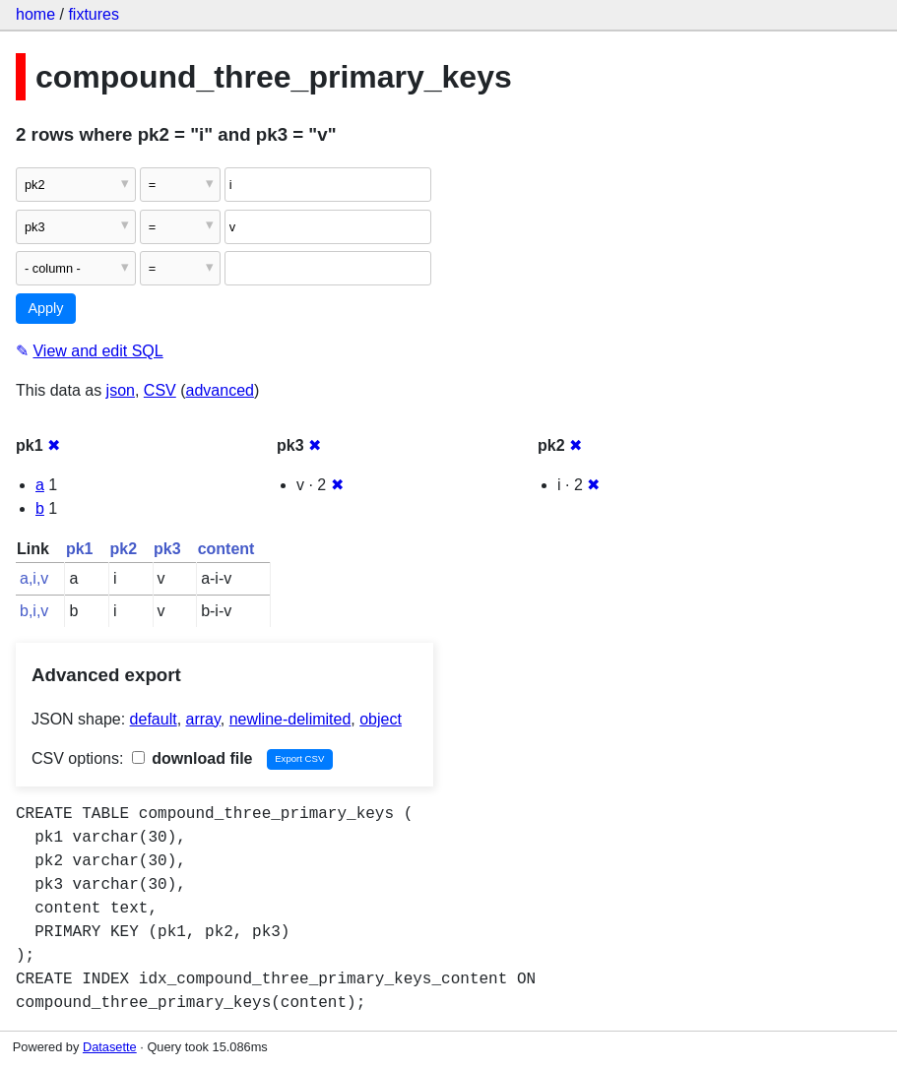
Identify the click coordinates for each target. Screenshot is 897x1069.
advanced (220, 390)
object (380, 719)
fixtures (93, 14)
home (35, 14)
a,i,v (34, 578)
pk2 (123, 548)
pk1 (80, 548)
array (203, 719)
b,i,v (34, 610)
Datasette (110, 1046)
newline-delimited (290, 719)
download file (192, 758)
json (120, 390)
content (226, 548)
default (153, 719)
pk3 (167, 548)
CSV (160, 390)
